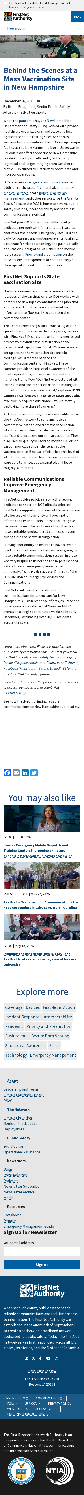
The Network (18, 1109)
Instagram (31, 668)
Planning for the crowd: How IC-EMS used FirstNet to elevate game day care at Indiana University (40, 959)
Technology (16, 1055)
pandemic (26, 120)
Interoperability (57, 1016)
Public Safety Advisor (44, 657)
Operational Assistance (22, 1152)
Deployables (14, 1129)
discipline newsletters (29, 662)
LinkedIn (56, 668)
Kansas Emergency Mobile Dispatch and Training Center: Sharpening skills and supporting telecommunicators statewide (38, 850)
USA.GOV (31, 1404)
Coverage (14, 1007)
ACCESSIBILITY (46, 1409)
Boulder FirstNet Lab (21, 1123)
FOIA (10, 1404)
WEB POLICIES (17, 1409)
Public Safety (18, 1138)
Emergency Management (53, 1055)
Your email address (20, 1242)
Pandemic (14, 1026)
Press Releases (15, 1174)
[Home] (18, 19)
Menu (77, 17)
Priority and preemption (43, 254)
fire (39, 187)
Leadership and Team (21, 1089)
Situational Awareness (25, 1045)
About (12, 1080)
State (54, 1045)
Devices (33, 1007)
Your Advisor (13, 1146)
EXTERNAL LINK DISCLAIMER (27, 1414)
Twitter (70, 662)
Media (8, 1197)
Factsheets (12, 1215)
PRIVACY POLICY (59, 1404)
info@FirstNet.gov (42, 1371)
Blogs (8, 1169)
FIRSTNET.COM (14, 1398)
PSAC (8, 1100)
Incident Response (22, 1016)
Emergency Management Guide (29, 1226)
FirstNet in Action (59, 1007)
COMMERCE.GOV (47, 1398)
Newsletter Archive (19, 1192)
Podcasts (11, 1180)
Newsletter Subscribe (21, 1186)
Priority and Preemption (48, 1026)
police (43, 193)
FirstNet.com (13, 692)
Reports (10, 1220)
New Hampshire (59, 120)
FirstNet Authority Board (24, 1094)
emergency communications (47, 182)
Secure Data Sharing (50, 1035)
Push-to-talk (16, 1035)
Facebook (11, 668)
